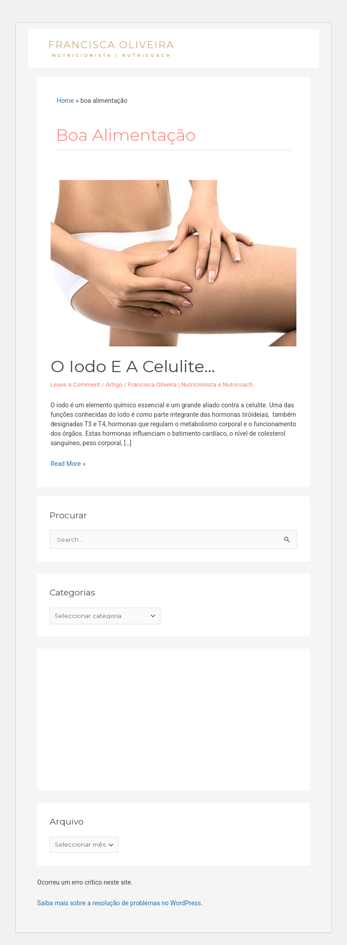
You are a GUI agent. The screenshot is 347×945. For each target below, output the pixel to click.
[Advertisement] (117, 717)
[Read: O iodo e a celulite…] (174, 262)
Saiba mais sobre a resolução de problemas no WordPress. (119, 903)
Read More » (68, 463)
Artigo (114, 384)
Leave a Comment (75, 384)
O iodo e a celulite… (133, 366)
